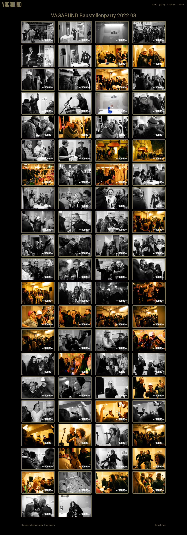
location (171, 4)
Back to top (160, 525)
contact (180, 4)
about (154, 4)
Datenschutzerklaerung (32, 525)
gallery (162, 4)
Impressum (49, 525)
